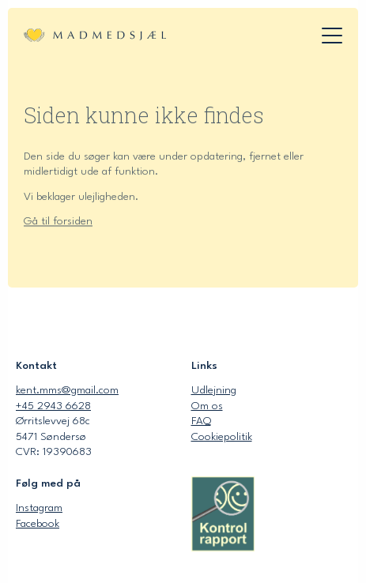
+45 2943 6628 (53, 406)
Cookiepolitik (221, 436)
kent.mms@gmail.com (67, 390)
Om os (207, 406)
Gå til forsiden (58, 222)
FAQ (201, 421)
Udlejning (213, 390)
